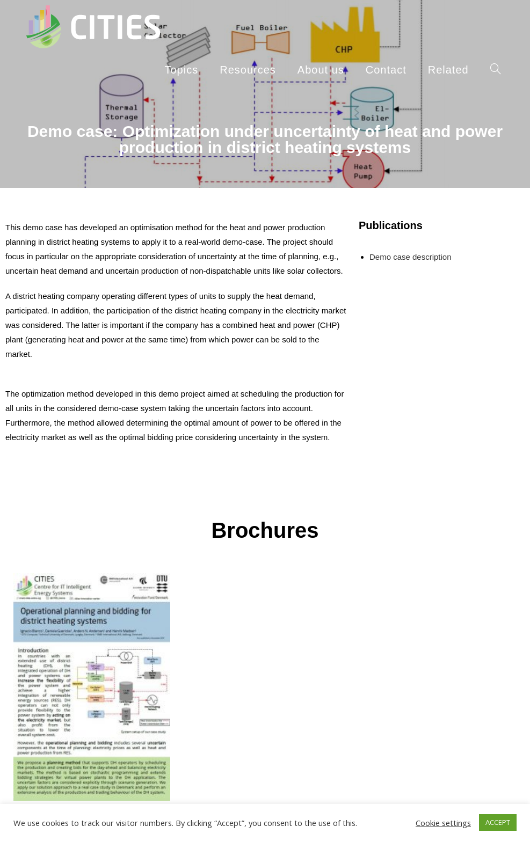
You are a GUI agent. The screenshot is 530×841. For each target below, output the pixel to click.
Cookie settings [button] (443, 823)
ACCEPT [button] (497, 822)
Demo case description (410, 256)
